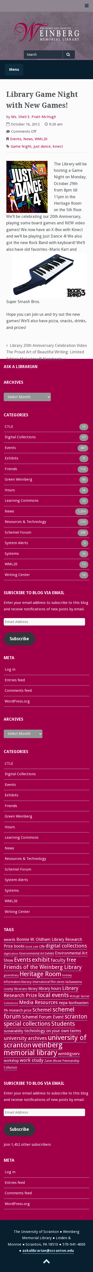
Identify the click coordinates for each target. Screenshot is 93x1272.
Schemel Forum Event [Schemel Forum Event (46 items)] (43, 1017)
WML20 (41, 139)
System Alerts (16, 543)
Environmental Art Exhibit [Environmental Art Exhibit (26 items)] (36, 953)
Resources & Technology (25, 522)
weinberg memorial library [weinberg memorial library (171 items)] (33, 1049)
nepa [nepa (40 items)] (63, 1002)
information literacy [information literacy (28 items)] (17, 982)
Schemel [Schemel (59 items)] (42, 1010)
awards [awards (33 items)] (9, 939)
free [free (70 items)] (71, 960)
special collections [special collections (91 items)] (27, 1023)
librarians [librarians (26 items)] (20, 989)
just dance (42, 146)
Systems (12, 554)
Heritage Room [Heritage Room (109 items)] (40, 974)
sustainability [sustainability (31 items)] (13, 1031)
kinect (58, 146)
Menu (14, 69)
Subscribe (19, 638)
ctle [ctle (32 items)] (42, 946)
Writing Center (17, 575)
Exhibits (11, 458)
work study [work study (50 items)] (31, 1060)
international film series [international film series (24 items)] (48, 982)
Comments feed (18, 690)
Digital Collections (20, 437)
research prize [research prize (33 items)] (20, 1010)
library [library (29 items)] (33, 989)
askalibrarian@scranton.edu (48, 1250)
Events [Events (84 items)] (22, 959)
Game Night (21, 146)
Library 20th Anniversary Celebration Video (48, 345)
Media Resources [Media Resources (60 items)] (38, 1002)
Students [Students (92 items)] (63, 1023)
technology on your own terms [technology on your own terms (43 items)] (52, 1030)
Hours (10, 490)
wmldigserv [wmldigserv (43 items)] (69, 1053)
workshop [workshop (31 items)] (11, 1061)
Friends (11, 469)
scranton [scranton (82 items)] (76, 1016)
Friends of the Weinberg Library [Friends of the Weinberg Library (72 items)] (43, 967)
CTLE (9, 427)
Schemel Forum (18, 533)
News (28, 139)
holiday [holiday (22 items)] (67, 975)
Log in (10, 669)
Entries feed (15, 680)
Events (15, 139)
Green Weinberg (18, 480)
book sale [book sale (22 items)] (32, 946)
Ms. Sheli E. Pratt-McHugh (33, 117)
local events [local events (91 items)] (53, 995)
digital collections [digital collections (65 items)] (66, 946)
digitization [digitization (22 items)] (11, 953)
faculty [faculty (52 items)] (58, 960)
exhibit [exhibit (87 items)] (41, 959)
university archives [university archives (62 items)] (25, 1038)
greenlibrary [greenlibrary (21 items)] (11, 975)
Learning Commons (21, 501)
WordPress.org (17, 701)
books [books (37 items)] (19, 946)
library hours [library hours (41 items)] (50, 988)
